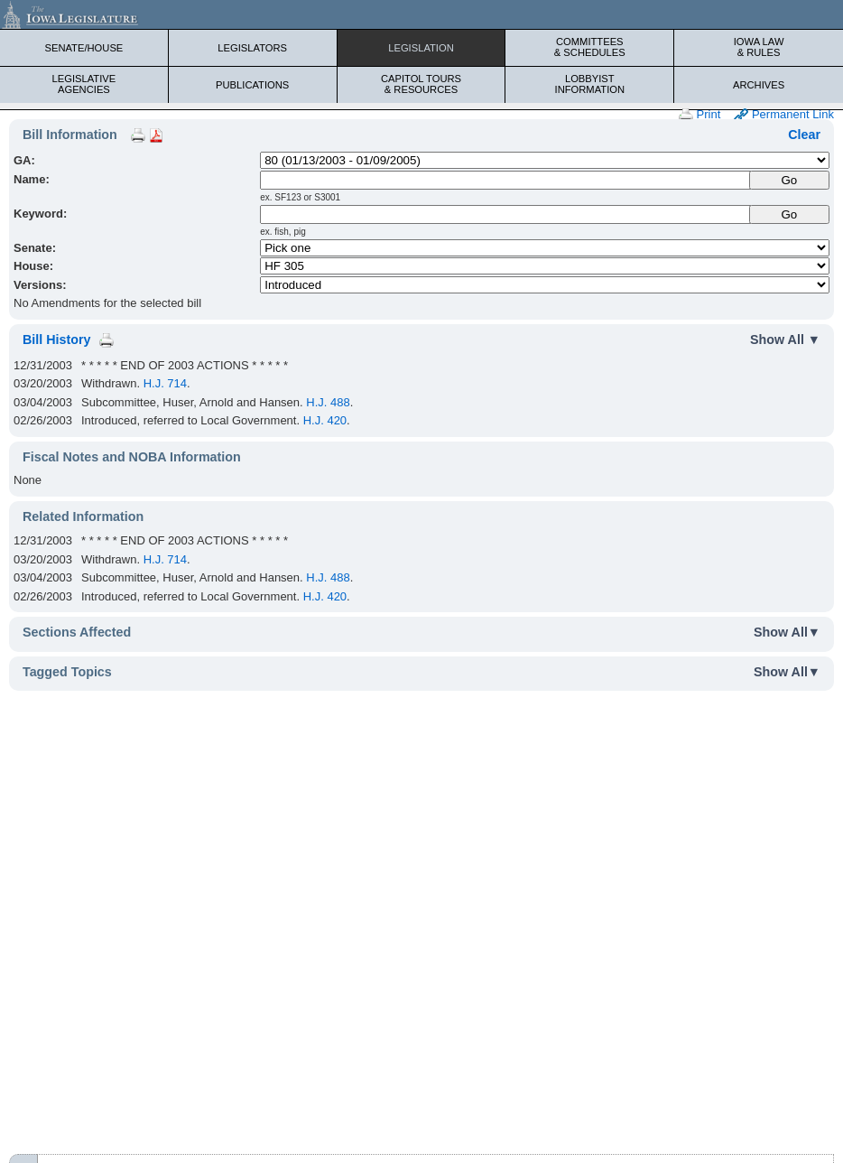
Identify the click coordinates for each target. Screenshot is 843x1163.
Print (699, 115)
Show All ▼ (785, 339)
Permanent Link (784, 115)
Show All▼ (787, 632)
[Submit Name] (789, 180)
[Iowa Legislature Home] (421, 14)
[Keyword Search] (505, 214)
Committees (589, 47)
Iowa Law (758, 47)
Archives (758, 84)
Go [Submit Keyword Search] (789, 214)
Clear (804, 134)
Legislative (84, 84)
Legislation (421, 47)
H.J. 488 (327, 402)
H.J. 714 (165, 383)
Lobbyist (589, 84)
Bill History (56, 339)
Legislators (252, 47)
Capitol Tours (421, 84)
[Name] (505, 180)
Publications (252, 84)
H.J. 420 (325, 420)
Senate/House (83, 47)
